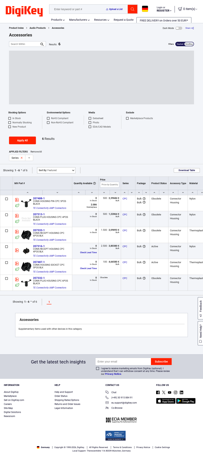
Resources (100, 19)
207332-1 (39, 277)
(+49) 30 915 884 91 (119, 398)
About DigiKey (11, 392)
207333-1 (39, 230)
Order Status (61, 396)
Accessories (58, 28)
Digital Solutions (12, 412)
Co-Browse (113, 408)
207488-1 (39, 198)
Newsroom (9, 416)
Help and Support (64, 392)
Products (56, 19)
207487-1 (39, 262)
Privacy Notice (113, 373)
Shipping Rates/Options (67, 400)
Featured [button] (48, 170)
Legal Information (64, 408)
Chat (110, 393)
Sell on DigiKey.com (14, 400)
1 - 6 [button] (17, 170)
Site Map (8, 408)
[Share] (189, 28)
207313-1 (39, 214)
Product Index (16, 28)
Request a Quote (123, 19)
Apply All (22, 140)
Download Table (187, 170)
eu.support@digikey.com (121, 403)
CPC (125, 198)
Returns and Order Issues (67, 404)
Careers (8, 404)
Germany (43, 447)
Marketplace (10, 396)
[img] (24, 11)
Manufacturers (78, 19)
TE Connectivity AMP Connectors (49, 208)
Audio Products (38, 28)
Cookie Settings (162, 447)
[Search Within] (24, 44)
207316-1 (39, 246)
